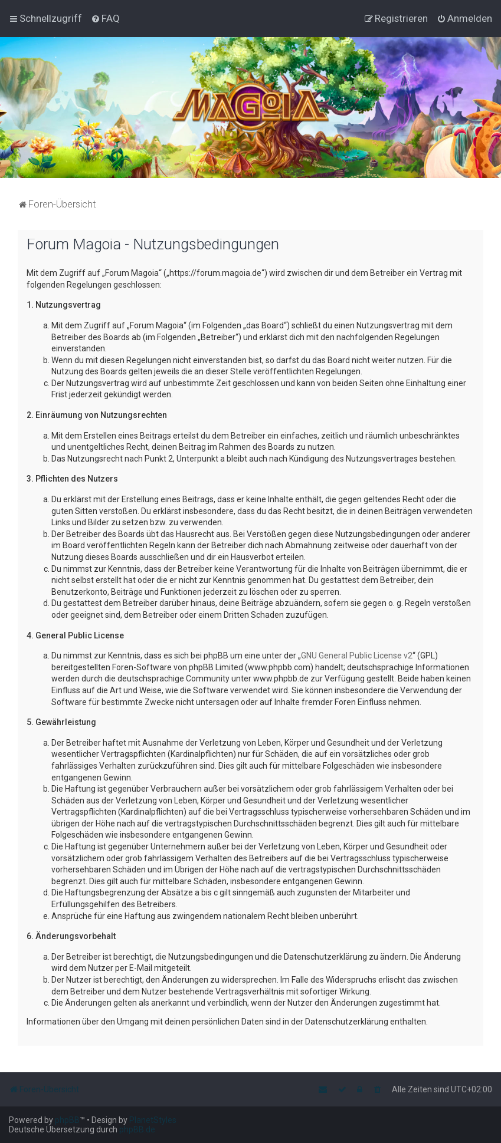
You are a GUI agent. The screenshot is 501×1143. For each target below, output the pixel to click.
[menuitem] (105, 18)
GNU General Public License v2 (356, 655)
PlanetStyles (152, 1120)
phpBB (67, 1120)
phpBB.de (137, 1129)
